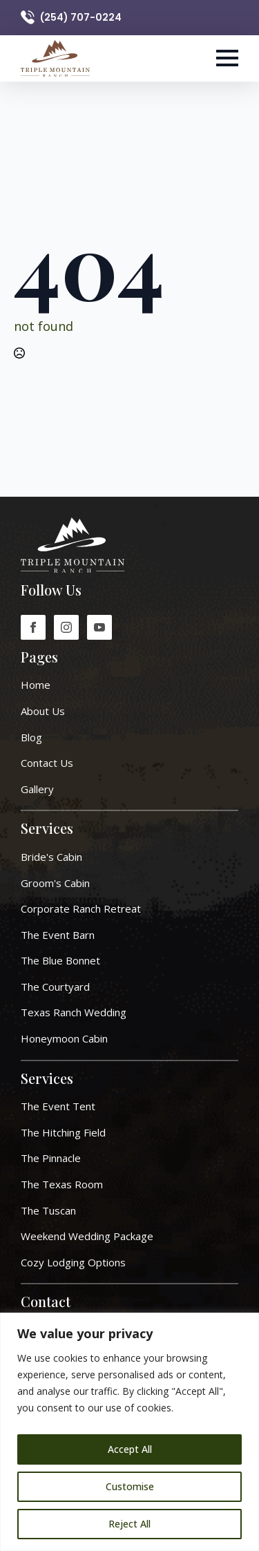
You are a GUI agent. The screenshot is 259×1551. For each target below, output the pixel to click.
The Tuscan (48, 1210)
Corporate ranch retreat (81, 908)
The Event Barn (58, 935)
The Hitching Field (63, 1132)
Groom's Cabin (55, 883)
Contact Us (47, 763)
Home (35, 685)
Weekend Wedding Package (87, 1236)
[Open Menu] (227, 58)
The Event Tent (58, 1106)
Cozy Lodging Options (73, 1262)
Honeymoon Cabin (64, 1038)
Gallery (37, 789)
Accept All (130, 1449)
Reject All (129, 1523)
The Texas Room (62, 1184)
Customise (130, 1486)
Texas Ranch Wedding (73, 1012)
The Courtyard (55, 986)
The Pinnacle (51, 1158)
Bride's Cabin (51, 857)
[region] (129, 1432)
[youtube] (99, 627)
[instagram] (66, 627)
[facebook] (33, 627)
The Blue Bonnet (60, 960)
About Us (43, 711)
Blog (31, 737)
